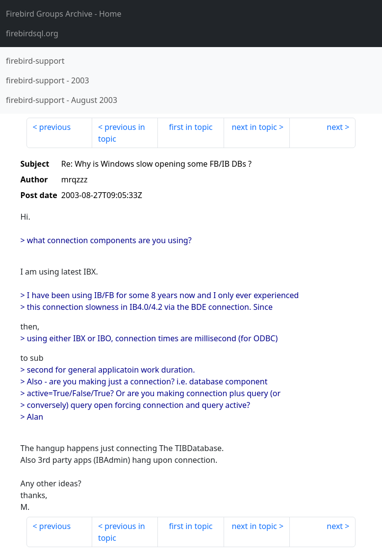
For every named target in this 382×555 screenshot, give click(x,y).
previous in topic (121, 133)
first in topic (190, 127)
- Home (64, 13)
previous (55, 127)
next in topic (254, 127)
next (335, 127)
